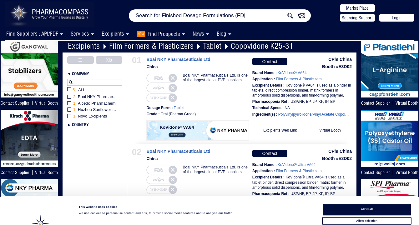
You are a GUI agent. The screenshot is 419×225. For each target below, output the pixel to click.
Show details (259, 214)
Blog (221, 33)
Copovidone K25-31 (262, 46)
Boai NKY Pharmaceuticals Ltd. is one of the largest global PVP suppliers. (215, 77)
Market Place (357, 8)
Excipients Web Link (280, 130)
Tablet (212, 46)
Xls (109, 60)
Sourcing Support (357, 18)
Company (80, 73)
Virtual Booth (407, 103)
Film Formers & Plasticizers (151, 46)
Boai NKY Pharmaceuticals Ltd (178, 59)
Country (80, 124)
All (76, 90)
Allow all (367, 181)
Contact (269, 61)
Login (396, 18)
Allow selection (366, 193)
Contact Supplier (15, 103)
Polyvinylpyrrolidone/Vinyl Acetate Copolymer (316, 114)
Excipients (84, 46)
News (198, 33)
